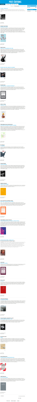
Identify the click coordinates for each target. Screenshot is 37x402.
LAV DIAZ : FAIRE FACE (4, 8)
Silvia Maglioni (2, 219)
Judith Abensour (3, 376)
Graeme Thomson (9, 219)
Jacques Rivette (3, 163)
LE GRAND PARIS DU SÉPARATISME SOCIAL (7, 357)
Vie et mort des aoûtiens (4, 377)
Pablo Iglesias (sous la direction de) (6, 124)
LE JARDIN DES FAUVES (4, 299)
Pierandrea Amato (3, 336)
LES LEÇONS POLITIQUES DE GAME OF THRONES (8, 125)
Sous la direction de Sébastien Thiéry (6, 200)
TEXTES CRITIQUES (3, 164)
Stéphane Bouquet (3, 183)
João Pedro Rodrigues (4, 298)
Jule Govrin (2, 262)
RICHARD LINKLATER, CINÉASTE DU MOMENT (7, 67)
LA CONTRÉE (2, 145)
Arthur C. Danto (3, 104)
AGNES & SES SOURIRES (4, 184)
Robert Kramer (2, 47)
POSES (1, 337)
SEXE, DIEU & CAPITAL (4, 263)
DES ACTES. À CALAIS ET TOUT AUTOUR (6, 201)
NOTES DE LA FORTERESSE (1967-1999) (6, 48)
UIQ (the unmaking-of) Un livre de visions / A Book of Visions (9, 220)
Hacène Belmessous (3, 356)
